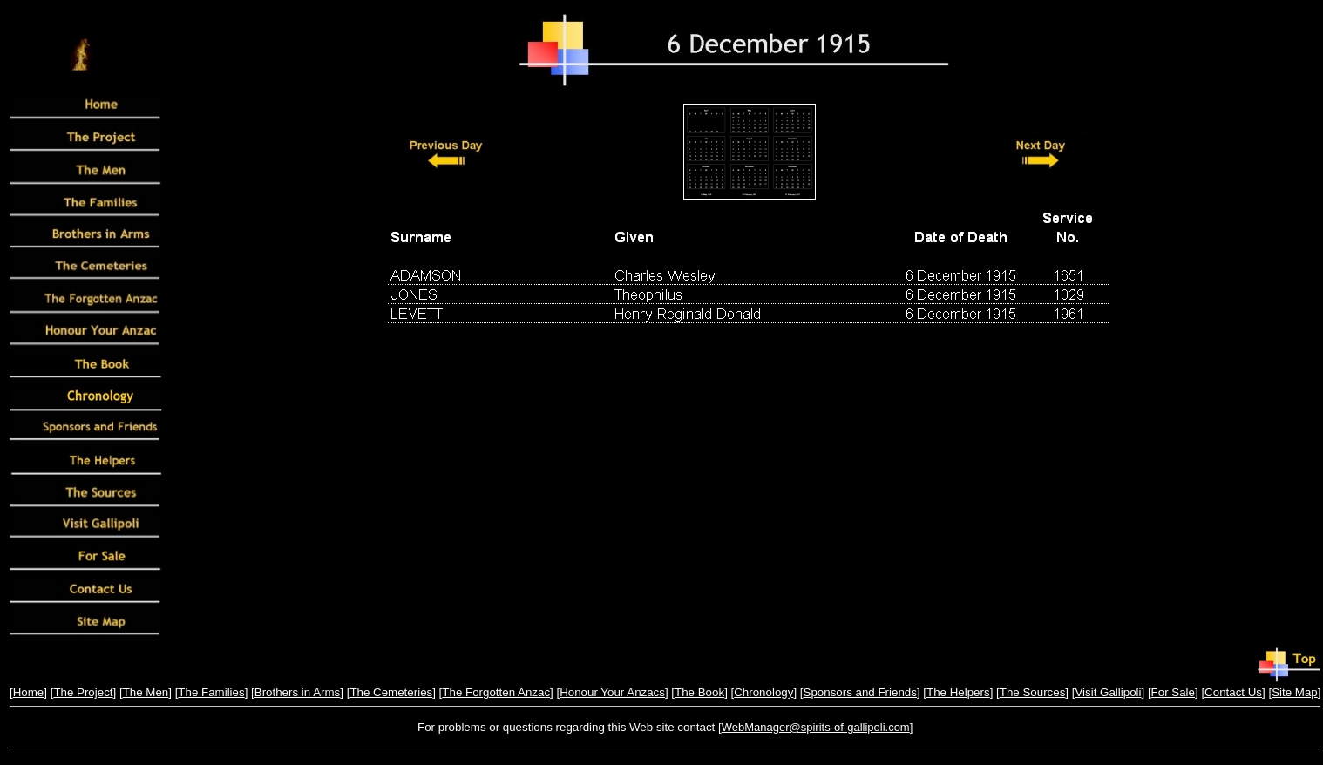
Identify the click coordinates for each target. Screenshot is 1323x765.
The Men (146, 692)
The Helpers (958, 692)
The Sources (1033, 692)
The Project (82, 692)
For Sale (1173, 692)
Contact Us (1233, 692)
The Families (211, 692)
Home (28, 692)
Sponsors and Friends (860, 692)
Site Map (1295, 692)
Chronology (763, 692)
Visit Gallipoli (1108, 692)
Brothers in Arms (297, 692)
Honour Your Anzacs (612, 692)
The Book (699, 692)
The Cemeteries (390, 692)
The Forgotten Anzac (496, 692)
